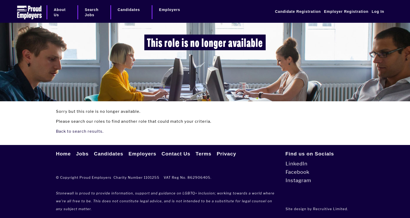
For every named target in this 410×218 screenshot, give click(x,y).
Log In (378, 11)
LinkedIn (297, 164)
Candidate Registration (298, 11)
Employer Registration (346, 11)
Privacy (226, 153)
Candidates (108, 153)
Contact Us (176, 153)
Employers (142, 153)
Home (63, 153)
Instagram (298, 180)
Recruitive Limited (330, 209)
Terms (204, 153)
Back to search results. (80, 131)
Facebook (298, 172)
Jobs (82, 153)
